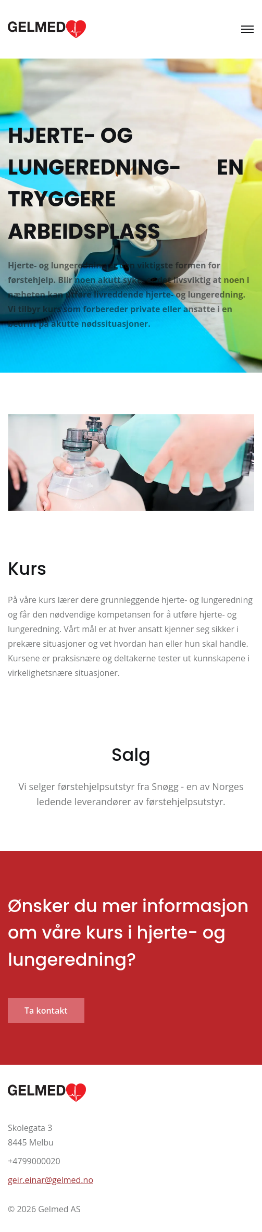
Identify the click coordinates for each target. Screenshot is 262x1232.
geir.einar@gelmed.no (50, 1180)
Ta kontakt (46, 1010)
